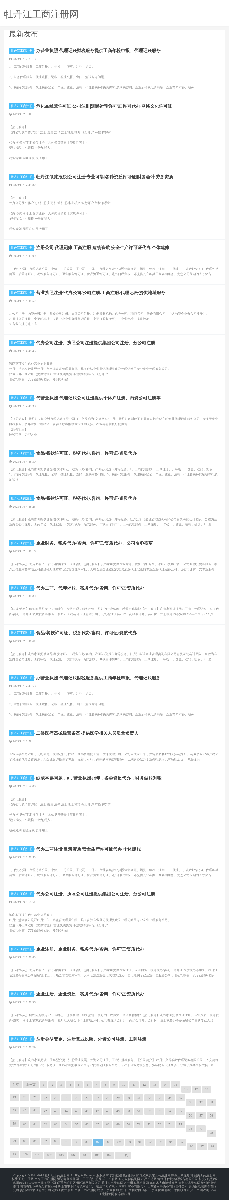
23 (55, 1098)
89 (119, 1142)
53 (159, 1111)
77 (201, 1129)
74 (169, 1124)
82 (45, 1141)
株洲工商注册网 (23, 1178)
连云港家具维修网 (136, 1181)
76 (190, 1129)
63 (55, 1124)
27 (97, 1098)
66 (86, 1124)
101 (37, 1155)
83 (55, 1141)
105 (85, 1155)
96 (191, 1146)
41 (35, 1110)
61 (35, 1124)
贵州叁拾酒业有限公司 (35, 1187)
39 (14, 1110)
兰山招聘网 (110, 1178)
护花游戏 (142, 1175)
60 (24, 1124)
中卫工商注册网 (90, 1178)
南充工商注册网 (45, 1178)
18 (206, 1089)
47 (97, 1111)
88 (108, 1142)
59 (14, 1123)
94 (170, 1142)
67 (97, 1124)
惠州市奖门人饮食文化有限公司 (34, 1181)
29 (118, 1098)
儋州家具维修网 (189, 1181)
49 (118, 1111)
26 (86, 1098)
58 (211, 1115)
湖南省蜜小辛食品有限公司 (38, 1184)
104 (73, 1155)
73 (159, 1124)
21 (35, 1097)
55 (180, 1111)
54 (169, 1111)
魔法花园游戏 (105, 1184)
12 (144, 1084)
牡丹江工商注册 (22, 50)
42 (45, 1111)
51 (138, 1111)
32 (149, 1098)
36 (190, 1102)
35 (180, 1098)
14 (165, 1084)
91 (139, 1142)
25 (76, 1098)
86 (86, 1142)
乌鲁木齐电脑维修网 (164, 1181)
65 (76, 1124)
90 (129, 1142)
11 (134, 1084)
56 (190, 1115)
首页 (16, 1084)
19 (14, 1097)
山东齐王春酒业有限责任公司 (167, 1184)
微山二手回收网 (130, 1187)
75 (180, 1124)
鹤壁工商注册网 (182, 1175)
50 (128, 1111)
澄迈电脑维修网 (68, 1178)
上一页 (31, 1084)
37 (201, 1102)
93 (160, 1142)
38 (211, 1102)
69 (118, 1124)
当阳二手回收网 (153, 1187)
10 (123, 1084)
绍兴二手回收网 (198, 1187)
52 (149, 1111)
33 (159, 1098)
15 (175, 1084)
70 (128, 1124)
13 (154, 1084)
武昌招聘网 (149, 1178)
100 (25, 1154)
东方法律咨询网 (129, 1178)
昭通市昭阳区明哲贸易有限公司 (79, 1181)
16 (186, 1089)
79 (14, 1141)
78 (211, 1133)
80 (24, 1141)
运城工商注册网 (63, 1187)
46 (86, 1111)
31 (138, 1098)
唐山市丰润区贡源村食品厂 (76, 1184)
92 (150, 1142)
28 (107, 1098)
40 (24, 1110)
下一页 (123, 1155)
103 (61, 1155)
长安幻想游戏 (208, 1178)
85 (76, 1142)
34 (169, 1098)
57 (201, 1115)
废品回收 (129, 1175)
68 (107, 1124)
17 (196, 1089)
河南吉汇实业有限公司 (131, 1184)
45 (76, 1111)
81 (35, 1141)
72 (149, 1124)
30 (128, 1098)
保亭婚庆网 (122, 1190)
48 (107, 1111)
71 (138, 1124)
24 (66, 1098)
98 (212, 1146)
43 (55, 1111)
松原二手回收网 (108, 1187)
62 (45, 1124)
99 (14, 1154)
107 (109, 1155)
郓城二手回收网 (175, 1187)
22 (45, 1098)
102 (49, 1155)
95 (181, 1142)
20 (24, 1097)
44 (66, 1111)
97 (202, 1146)
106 (97, 1155)
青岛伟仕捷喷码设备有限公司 (177, 1178)
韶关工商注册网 (205, 1175)
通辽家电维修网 (112, 1181)
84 (66, 1142)
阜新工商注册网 (85, 1187)
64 (66, 1124)
